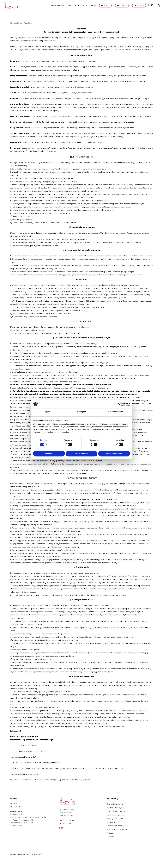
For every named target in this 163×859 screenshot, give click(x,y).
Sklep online (139, 5)
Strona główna (57, 5)
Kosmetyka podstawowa (117, 829)
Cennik (84, 5)
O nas (69, 5)
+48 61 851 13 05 (66, 813)
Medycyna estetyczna (116, 808)
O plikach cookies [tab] (115, 412)
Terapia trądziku (113, 822)
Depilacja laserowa (115, 804)
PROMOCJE (105, 5)
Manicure (111, 833)
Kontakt (93, 5)
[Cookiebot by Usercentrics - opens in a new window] (120, 404)
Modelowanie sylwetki (116, 811)
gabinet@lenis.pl (67, 810)
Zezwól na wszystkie (114, 454)
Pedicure (110, 836)
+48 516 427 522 (66, 815)
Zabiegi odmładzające (116, 826)
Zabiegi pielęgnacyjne (116, 815)
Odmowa (49, 454)
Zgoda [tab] (47, 412)
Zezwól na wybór (81, 454)
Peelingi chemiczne (115, 818)
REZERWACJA (121, 5)
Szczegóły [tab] (81, 412)
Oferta (76, 5)
